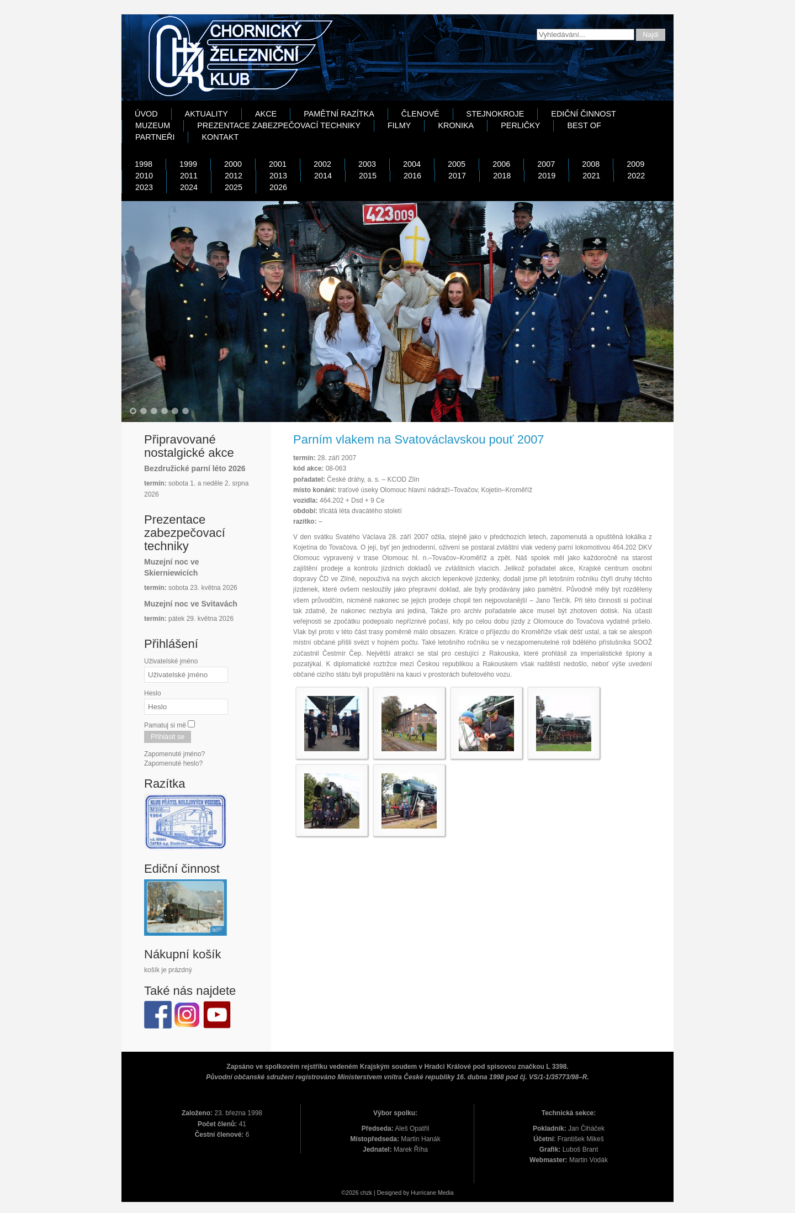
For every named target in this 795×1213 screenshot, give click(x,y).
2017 (457, 175)
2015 (368, 175)
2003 (367, 164)
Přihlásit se (167, 737)
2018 (502, 175)
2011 (189, 175)
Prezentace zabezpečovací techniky (279, 125)
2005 (456, 164)
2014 (323, 175)
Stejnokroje (495, 113)
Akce (266, 113)
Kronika (456, 125)
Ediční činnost (583, 113)
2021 (591, 175)
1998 (143, 164)
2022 (636, 175)
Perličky (520, 125)
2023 (144, 187)
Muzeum (152, 125)
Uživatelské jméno (171, 661)
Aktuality (206, 113)
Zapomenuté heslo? (173, 763)
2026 (278, 187)
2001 (278, 164)
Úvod (146, 113)
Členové (420, 113)
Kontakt (220, 137)
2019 (546, 175)
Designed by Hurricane (407, 1192)
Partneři (154, 137)
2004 (412, 164)
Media (446, 1192)
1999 (188, 164)
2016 (412, 175)
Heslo (152, 693)
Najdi (651, 35)
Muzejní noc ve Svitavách (190, 603)
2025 (233, 187)
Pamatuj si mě (165, 725)
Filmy (399, 125)
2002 (322, 164)
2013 (278, 175)
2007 (546, 164)
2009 (635, 164)
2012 (233, 175)
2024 (189, 187)
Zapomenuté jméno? (174, 754)
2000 (233, 164)
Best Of (584, 125)
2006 (501, 164)
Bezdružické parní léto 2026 (195, 468)
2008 (591, 164)
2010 (144, 175)
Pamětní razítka (339, 113)
